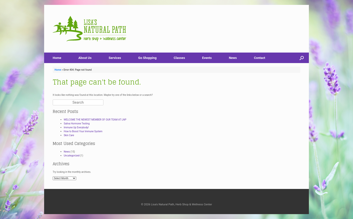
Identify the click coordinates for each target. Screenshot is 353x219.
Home (57, 58)
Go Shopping (147, 58)
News (233, 58)
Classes (179, 58)
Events (207, 58)
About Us (85, 58)
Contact (259, 58)
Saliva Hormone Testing (77, 123)
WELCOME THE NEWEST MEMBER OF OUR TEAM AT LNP (95, 119)
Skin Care (69, 135)
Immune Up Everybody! (76, 127)
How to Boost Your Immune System (83, 131)
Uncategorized (71, 155)
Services (115, 58)
